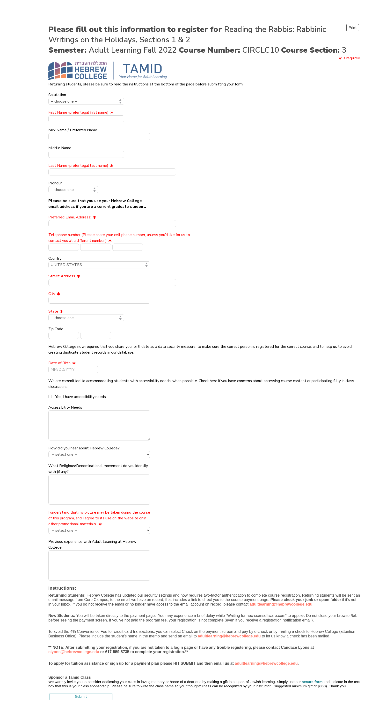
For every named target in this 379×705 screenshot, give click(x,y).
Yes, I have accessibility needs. (81, 396)
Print (353, 27)
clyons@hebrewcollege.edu (73, 652)
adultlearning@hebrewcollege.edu (266, 663)
